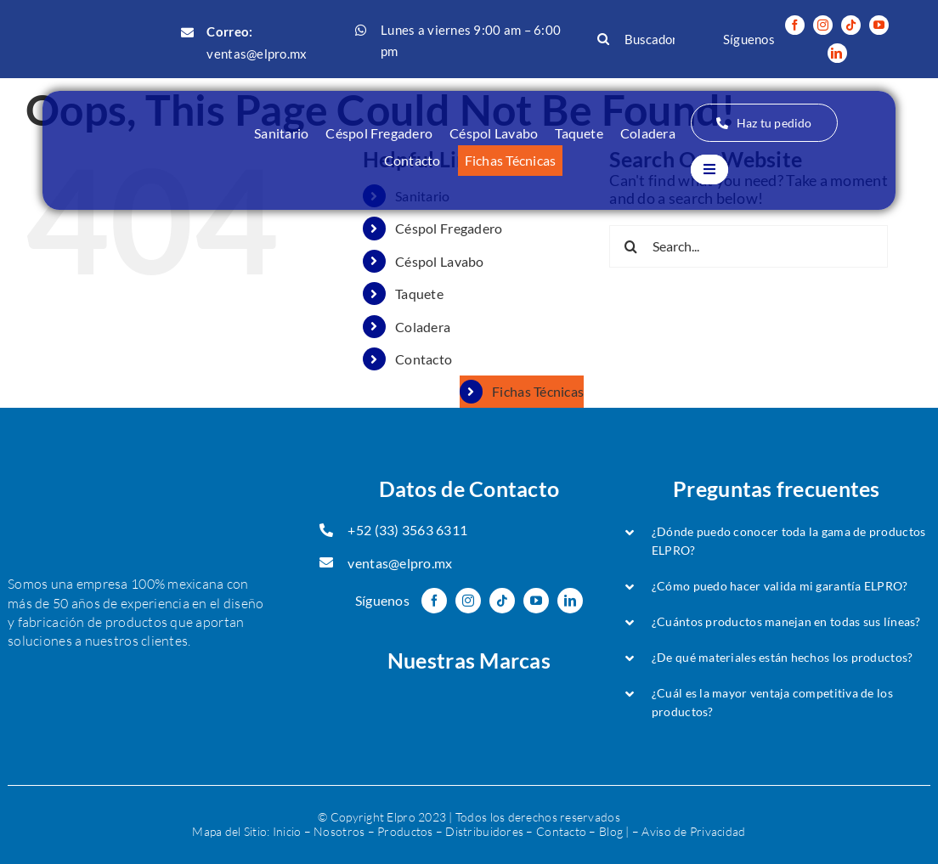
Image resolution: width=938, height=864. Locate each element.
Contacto (423, 359)
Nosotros (339, 831)
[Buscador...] (640, 39)
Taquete (419, 293)
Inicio (287, 831)
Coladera (422, 327)
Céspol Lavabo (439, 261)
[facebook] (795, 25)
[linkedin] (837, 53)
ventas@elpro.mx (256, 53)
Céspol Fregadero (448, 228)
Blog (611, 831)
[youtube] (879, 25)
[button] (776, 541)
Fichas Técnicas (538, 391)
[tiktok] (851, 25)
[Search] (603, 39)
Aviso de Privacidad (693, 831)
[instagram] (823, 25)
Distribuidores (484, 831)
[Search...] (748, 246)
